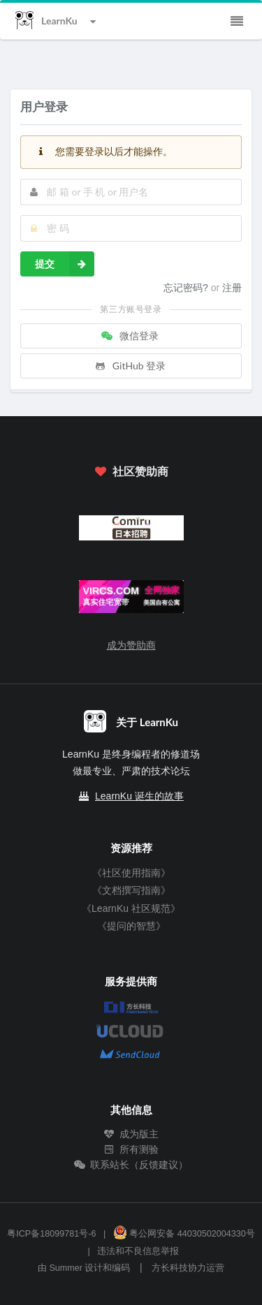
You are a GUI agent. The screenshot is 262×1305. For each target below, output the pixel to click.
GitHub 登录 (130, 365)
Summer (65, 1268)
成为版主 (131, 1134)
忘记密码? (187, 287)
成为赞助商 (131, 645)
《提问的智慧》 (131, 925)
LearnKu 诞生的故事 (139, 796)
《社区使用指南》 (131, 872)
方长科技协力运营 (188, 1268)
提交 (64, 264)
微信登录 (130, 335)
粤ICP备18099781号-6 (51, 1234)
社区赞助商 (131, 471)
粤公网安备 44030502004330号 (184, 1234)
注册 (232, 287)
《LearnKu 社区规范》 (131, 908)
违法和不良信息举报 (138, 1251)
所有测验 (131, 1149)
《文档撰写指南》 (131, 890)
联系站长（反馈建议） (131, 1164)
